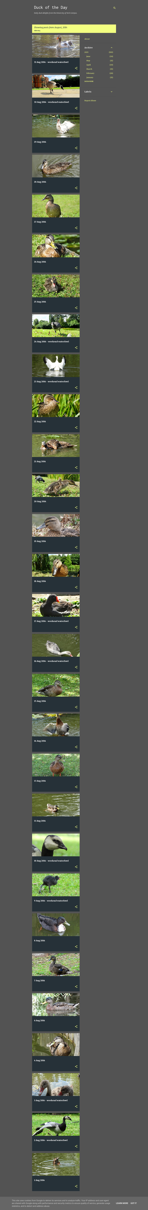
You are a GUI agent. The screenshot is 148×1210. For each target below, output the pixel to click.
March (89, 69)
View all (37, 30)
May (88, 61)
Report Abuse (90, 100)
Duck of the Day (50, 7)
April (88, 65)
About (87, 39)
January (89, 77)
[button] (76, 68)
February (90, 73)
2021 (86, 52)
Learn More (122, 1203)
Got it (134, 1203)
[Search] (114, 8)
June (88, 56)
